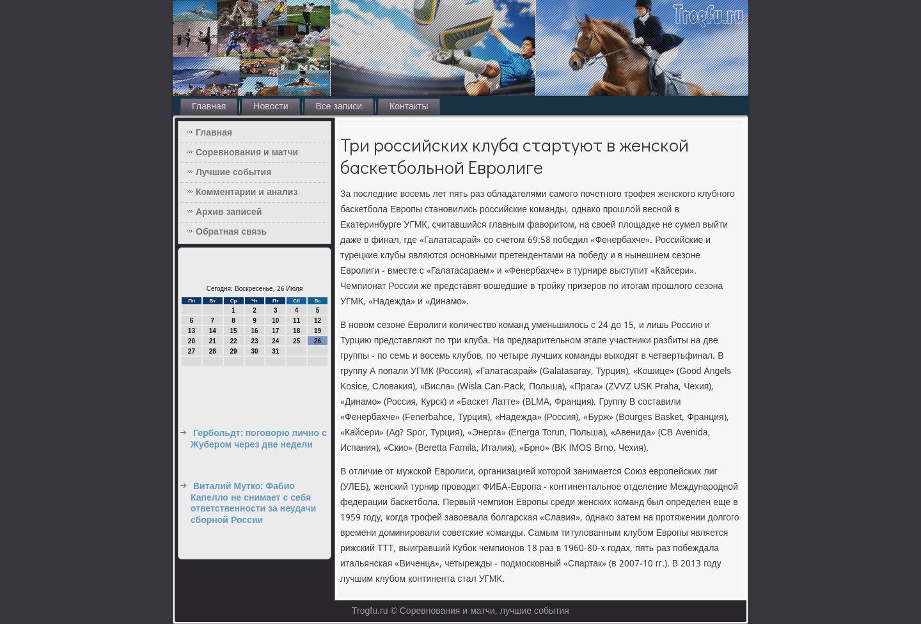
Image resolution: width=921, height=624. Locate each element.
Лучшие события (233, 172)
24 (275, 341)
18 (296, 330)
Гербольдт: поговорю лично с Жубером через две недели (259, 439)
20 (191, 341)
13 (191, 330)
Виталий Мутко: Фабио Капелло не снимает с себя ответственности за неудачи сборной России (253, 503)
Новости (270, 106)
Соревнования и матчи (247, 152)
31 (275, 351)
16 (254, 330)
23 (254, 341)
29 (233, 351)
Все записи (339, 106)
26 (317, 341)
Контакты (409, 106)
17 (275, 330)
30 (254, 351)
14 (212, 330)
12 (317, 320)
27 (191, 351)
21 (212, 341)
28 (212, 351)
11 (296, 320)
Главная (209, 106)
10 (275, 320)
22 (233, 341)
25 (296, 341)
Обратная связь (231, 232)
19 (317, 330)
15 (233, 330)
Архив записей (229, 212)
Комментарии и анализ (246, 192)
